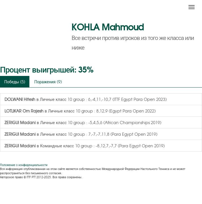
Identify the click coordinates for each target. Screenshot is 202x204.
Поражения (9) (48, 81)
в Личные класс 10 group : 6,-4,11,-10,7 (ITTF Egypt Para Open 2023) (86, 99)
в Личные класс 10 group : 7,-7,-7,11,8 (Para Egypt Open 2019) (81, 134)
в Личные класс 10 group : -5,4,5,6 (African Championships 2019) (83, 122)
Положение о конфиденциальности (23, 165)
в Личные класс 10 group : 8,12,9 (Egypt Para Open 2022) (80, 111)
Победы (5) (14, 81)
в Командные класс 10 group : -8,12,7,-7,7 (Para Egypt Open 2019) (85, 145)
